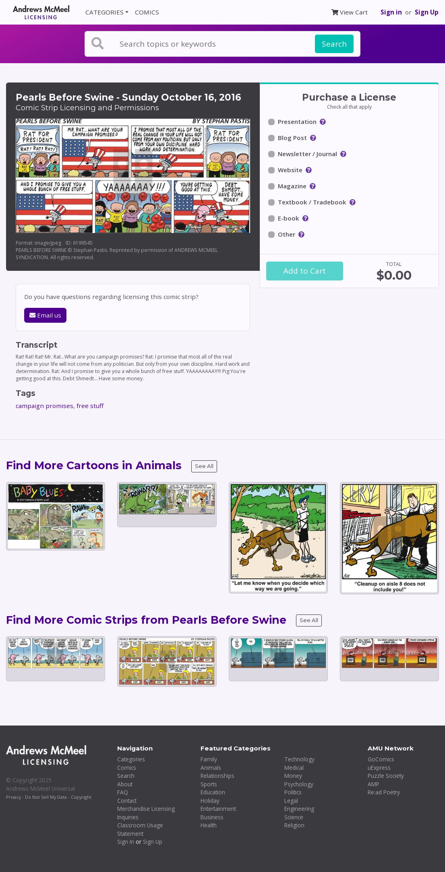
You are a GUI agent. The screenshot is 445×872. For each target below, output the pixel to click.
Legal (291, 800)
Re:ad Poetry (384, 792)
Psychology (298, 784)
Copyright (81, 797)
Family (209, 759)
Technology (299, 759)
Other (286, 234)
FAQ (122, 792)
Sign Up (427, 12)
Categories (131, 759)
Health (209, 825)
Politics (293, 792)
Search (334, 44)
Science (293, 817)
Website (290, 170)
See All (204, 466)
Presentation (297, 122)
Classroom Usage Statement (140, 829)
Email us (45, 315)
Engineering (299, 808)
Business (212, 817)
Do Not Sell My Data (46, 797)
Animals (211, 767)
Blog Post (292, 138)
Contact (127, 800)
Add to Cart (305, 271)
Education (213, 792)
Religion (294, 825)
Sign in (391, 12)
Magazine (292, 186)
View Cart (349, 12)
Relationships (217, 775)
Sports (209, 784)
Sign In (125, 841)
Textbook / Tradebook (312, 202)
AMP (373, 784)
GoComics (381, 759)
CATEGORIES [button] (104, 12)
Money (293, 775)
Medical (294, 767)
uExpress (379, 767)
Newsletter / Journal (307, 154)
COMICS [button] (147, 12)
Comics (126, 767)
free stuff (90, 406)
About (124, 784)
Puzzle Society (386, 775)
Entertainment (218, 808)
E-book (288, 218)
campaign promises (44, 406)
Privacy (13, 797)
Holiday (210, 800)
